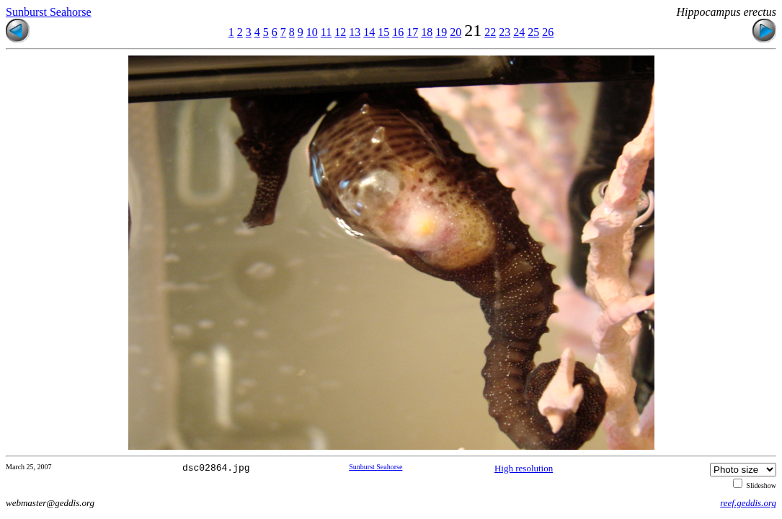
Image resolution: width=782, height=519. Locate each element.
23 (504, 32)
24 (519, 32)
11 (326, 32)
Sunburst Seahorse (49, 12)
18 (426, 32)
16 (398, 32)
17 (412, 32)
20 (455, 32)
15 (383, 32)
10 (312, 32)
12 (340, 32)
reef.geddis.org (748, 502)
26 (548, 32)
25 (533, 32)
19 (441, 32)
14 (369, 32)
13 (354, 32)
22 (490, 32)
